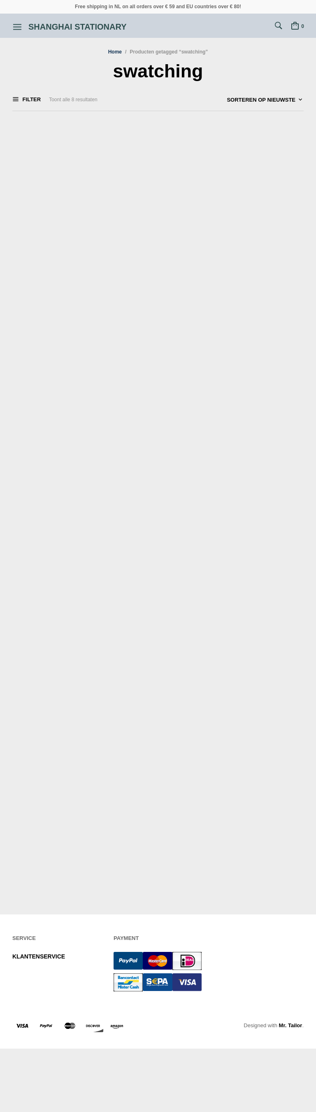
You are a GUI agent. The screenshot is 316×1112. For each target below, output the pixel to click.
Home (115, 52)
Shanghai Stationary (77, 27)
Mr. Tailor (290, 1025)
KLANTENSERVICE (38, 956)
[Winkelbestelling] (242, 100)
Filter (31, 99)
